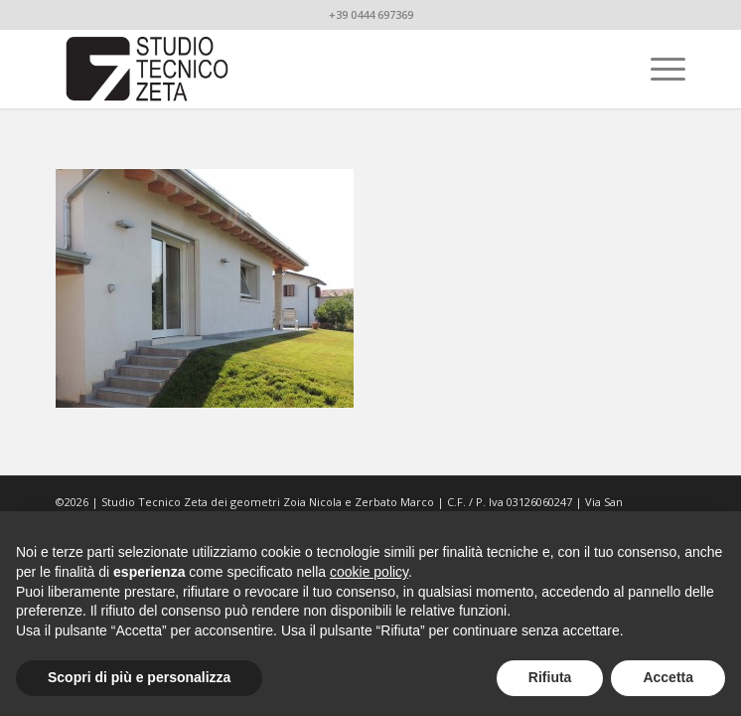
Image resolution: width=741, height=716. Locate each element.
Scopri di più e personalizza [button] (139, 677)
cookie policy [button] (369, 572)
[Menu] (658, 68)
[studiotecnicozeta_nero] (307, 68)
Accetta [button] (668, 677)
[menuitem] (658, 68)
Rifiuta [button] (550, 677)
